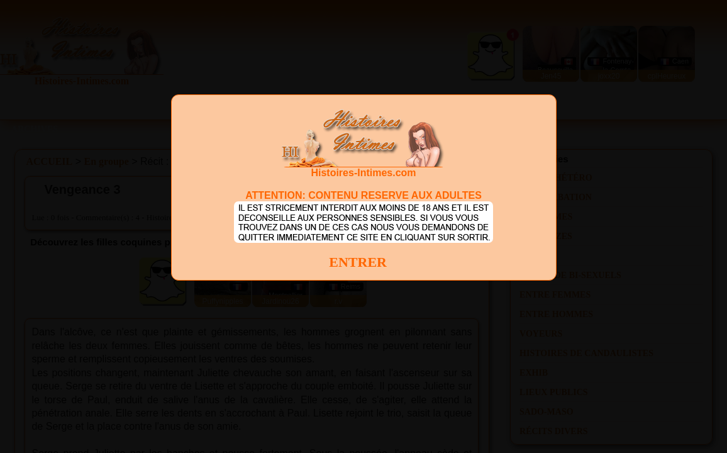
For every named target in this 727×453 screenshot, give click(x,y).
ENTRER (358, 262)
